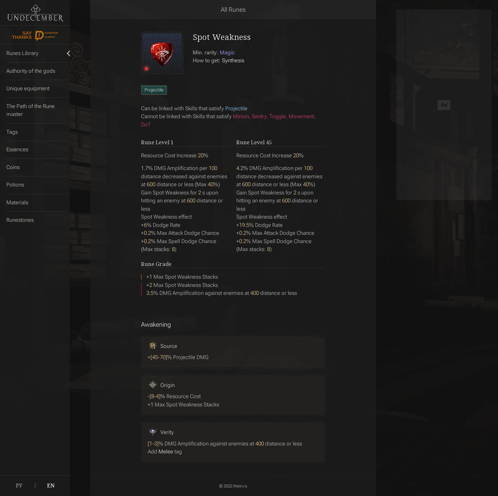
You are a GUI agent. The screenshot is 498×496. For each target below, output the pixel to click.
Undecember (35, 13)
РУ (19, 485)
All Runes (233, 9)
